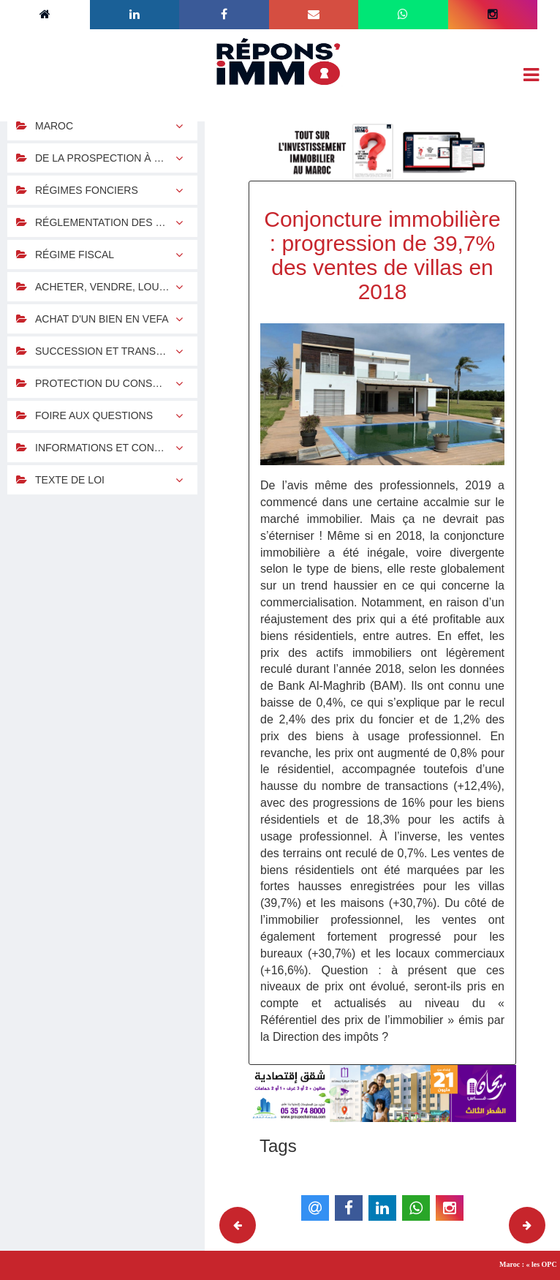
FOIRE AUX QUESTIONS (94, 415)
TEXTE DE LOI (70, 480)
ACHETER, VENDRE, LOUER (104, 287)
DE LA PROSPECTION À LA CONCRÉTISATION (116, 158)
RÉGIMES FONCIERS (86, 190)
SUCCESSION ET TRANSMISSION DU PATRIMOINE (116, 351)
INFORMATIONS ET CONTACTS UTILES (116, 447)
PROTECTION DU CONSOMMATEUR (116, 383)
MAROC (54, 126)
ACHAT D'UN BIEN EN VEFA (102, 319)
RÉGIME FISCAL (74, 254)
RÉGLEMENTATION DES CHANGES (116, 222)
